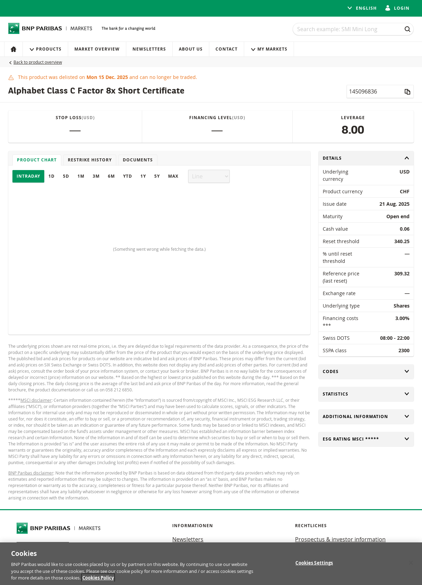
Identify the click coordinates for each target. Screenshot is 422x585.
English (362, 8)
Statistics (366, 394)
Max (173, 176)
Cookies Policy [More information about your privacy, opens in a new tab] (98, 580)
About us (191, 49)
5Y (157, 176)
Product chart (37, 160)
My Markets (268, 49)
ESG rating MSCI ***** (366, 439)
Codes (366, 371)
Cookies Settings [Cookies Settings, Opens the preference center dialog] (314, 565)
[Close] (411, 565)
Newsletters (149, 49)
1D (51, 176)
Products (45, 49)
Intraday (28, 176)
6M (111, 176)
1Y (143, 176)
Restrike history (90, 160)
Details (366, 158)
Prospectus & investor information (340, 539)
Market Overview (97, 49)
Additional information (366, 416)
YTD (127, 176)
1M (80, 176)
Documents (138, 160)
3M (96, 176)
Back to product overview (37, 62)
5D (66, 176)
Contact (226, 49)
